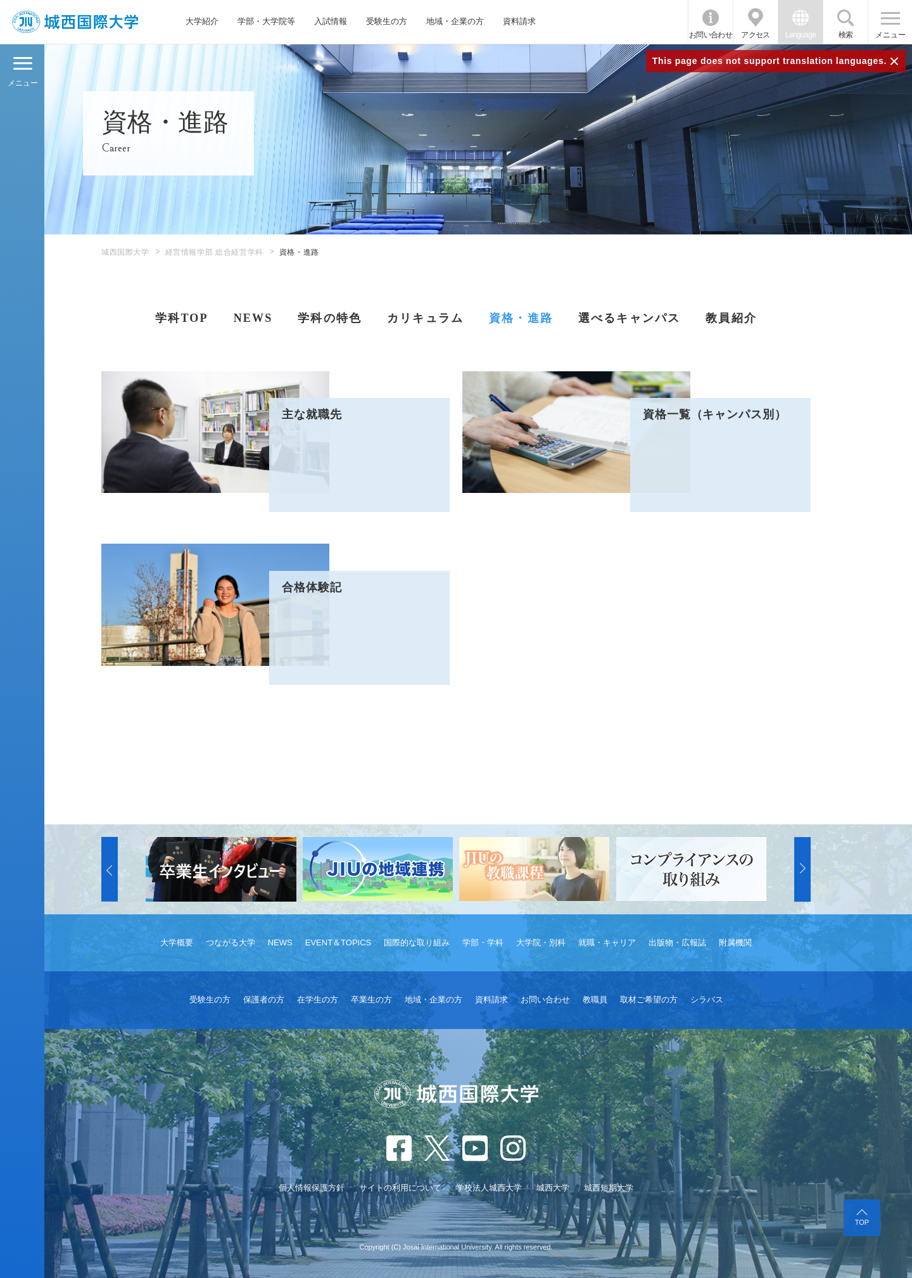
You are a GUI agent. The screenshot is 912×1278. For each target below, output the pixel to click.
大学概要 (176, 942)
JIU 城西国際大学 (75, 22)
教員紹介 (731, 318)
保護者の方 (263, 999)
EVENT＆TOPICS (338, 942)
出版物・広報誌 (677, 942)
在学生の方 (317, 999)
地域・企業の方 (455, 21)
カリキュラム (425, 318)
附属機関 (735, 942)
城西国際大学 (125, 252)
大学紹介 (202, 21)
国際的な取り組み (417, 942)
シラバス (706, 999)
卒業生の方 (371, 999)
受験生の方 (386, 21)
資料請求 (519, 21)
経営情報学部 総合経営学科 (214, 252)
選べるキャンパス (629, 318)
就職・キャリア (607, 942)
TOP (862, 1222)
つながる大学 (230, 942)
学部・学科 (483, 942)
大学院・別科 (541, 942)
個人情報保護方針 (312, 1187)
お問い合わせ (710, 34)
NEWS (253, 318)
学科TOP (181, 318)
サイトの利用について (400, 1187)
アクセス (755, 34)
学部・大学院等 (266, 21)
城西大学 (552, 1187)
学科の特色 (330, 318)
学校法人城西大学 (489, 1187)
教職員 (595, 999)
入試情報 (330, 21)
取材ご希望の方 (649, 999)
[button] (109, 869)
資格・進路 (521, 318)
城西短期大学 (608, 1187)
